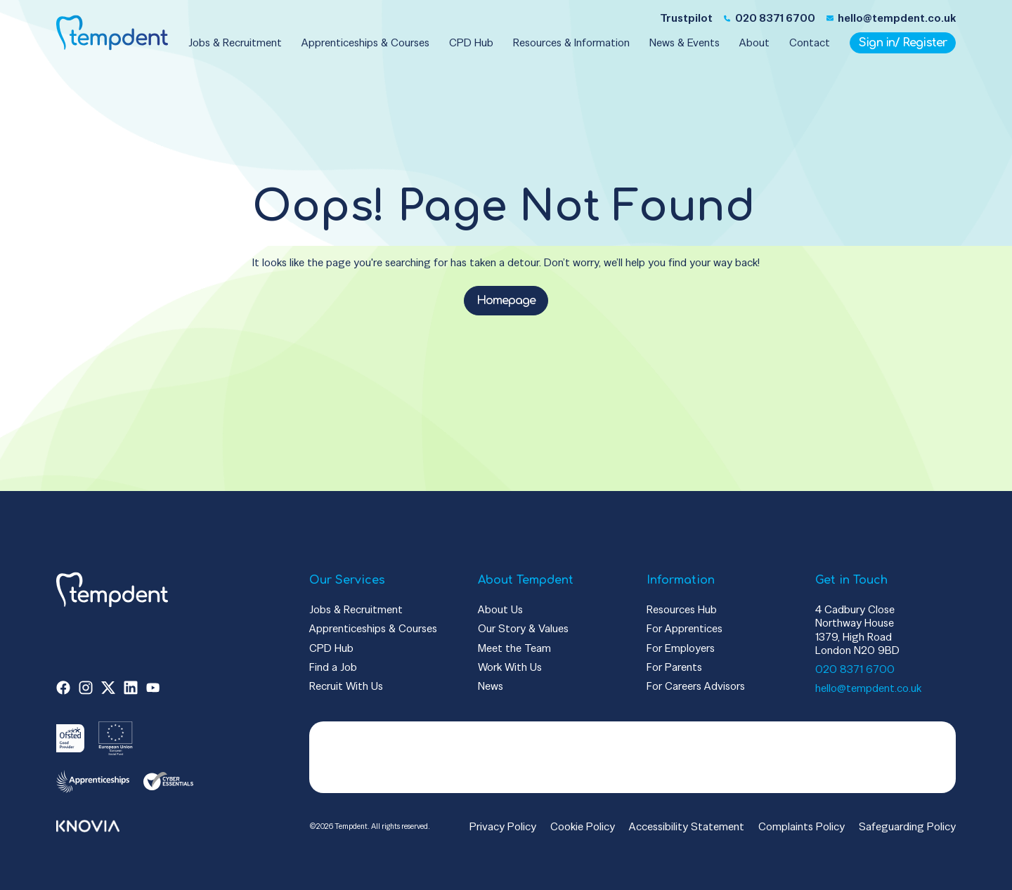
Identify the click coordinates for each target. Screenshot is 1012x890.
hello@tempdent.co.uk (868, 688)
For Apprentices (684, 628)
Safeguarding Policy (907, 826)
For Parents (674, 667)
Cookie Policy (582, 826)
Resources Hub (682, 609)
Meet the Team (514, 648)
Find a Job (333, 667)
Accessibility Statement (686, 826)
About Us (500, 609)
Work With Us (510, 667)
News (490, 686)
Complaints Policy (801, 826)
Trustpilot (686, 18)
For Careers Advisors (696, 686)
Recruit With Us (346, 686)
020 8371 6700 (855, 669)
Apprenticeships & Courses (373, 628)
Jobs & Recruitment (356, 609)
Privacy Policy (502, 826)
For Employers (681, 648)
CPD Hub (331, 648)
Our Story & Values (523, 628)
